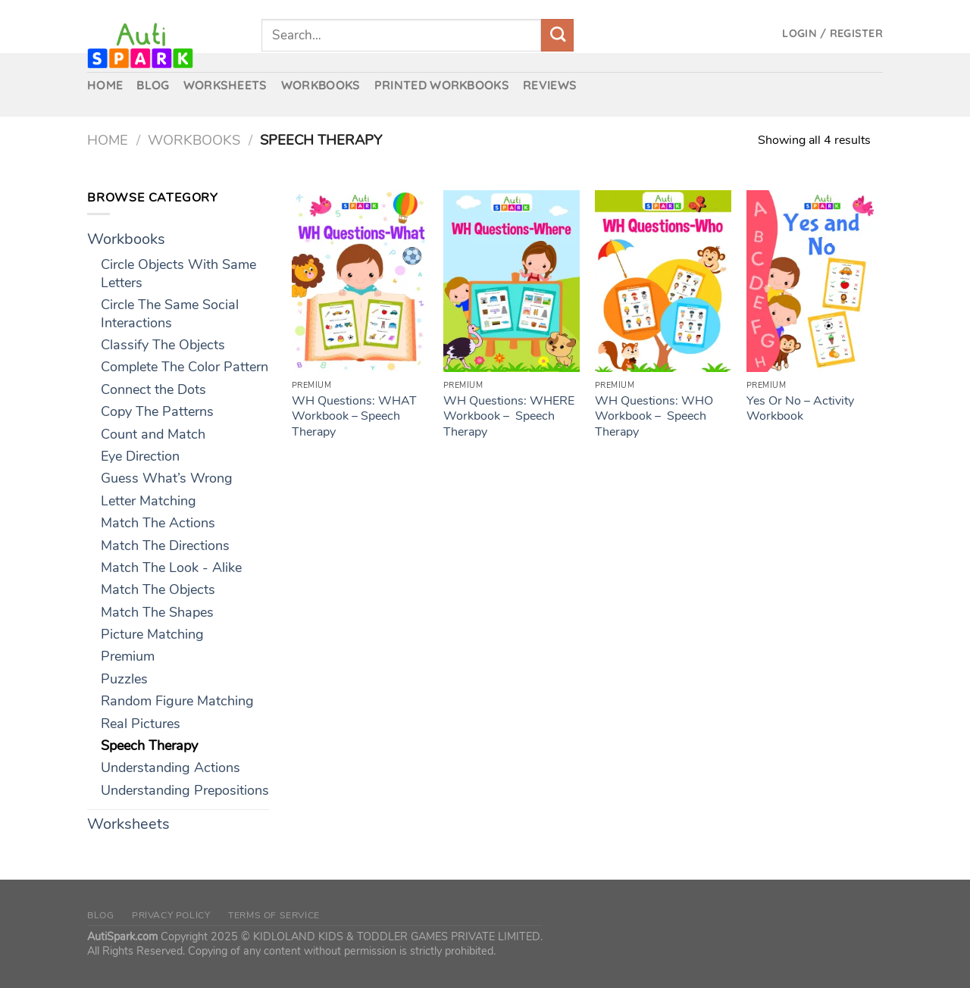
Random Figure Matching (177, 701)
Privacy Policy (171, 915)
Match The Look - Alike (171, 567)
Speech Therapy (149, 745)
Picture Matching (152, 634)
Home (107, 139)
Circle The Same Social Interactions (170, 313)
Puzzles (124, 679)
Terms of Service (274, 915)
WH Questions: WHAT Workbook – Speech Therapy (354, 416)
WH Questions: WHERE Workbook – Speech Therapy (508, 416)
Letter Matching (148, 501)
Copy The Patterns (157, 411)
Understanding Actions (170, 767)
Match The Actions (158, 523)
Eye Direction (140, 456)
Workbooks (194, 139)
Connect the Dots (153, 389)
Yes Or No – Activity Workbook (800, 409)
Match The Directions (165, 545)
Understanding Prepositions (185, 790)
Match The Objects (158, 589)
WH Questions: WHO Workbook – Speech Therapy (654, 416)
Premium (128, 656)
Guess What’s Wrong (167, 478)
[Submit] (557, 35)
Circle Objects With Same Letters (178, 273)
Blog (100, 915)
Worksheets (128, 824)
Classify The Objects (163, 345)
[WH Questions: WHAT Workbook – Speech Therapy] (360, 281)
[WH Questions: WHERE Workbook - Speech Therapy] (511, 281)
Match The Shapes (157, 612)
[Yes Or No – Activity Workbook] (814, 281)
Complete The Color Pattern (184, 367)
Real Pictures (140, 723)
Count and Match (153, 434)
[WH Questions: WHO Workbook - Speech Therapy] (663, 281)
